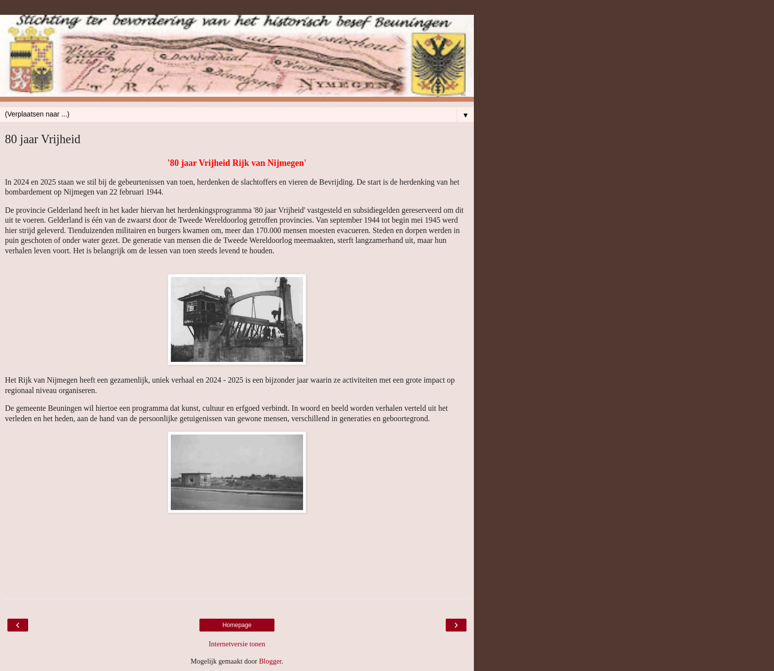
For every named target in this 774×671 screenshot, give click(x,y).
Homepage (237, 625)
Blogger (270, 661)
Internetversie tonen (237, 644)
